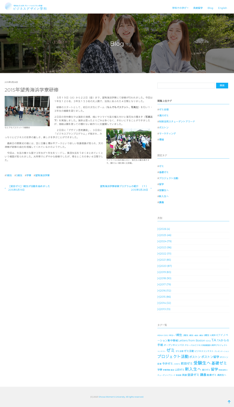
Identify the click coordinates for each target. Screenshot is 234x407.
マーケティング (167, 133)
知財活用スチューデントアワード (177, 121)
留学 (161, 184)
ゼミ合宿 (164, 109)
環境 (161, 139)
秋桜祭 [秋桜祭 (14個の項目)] (178, 375)
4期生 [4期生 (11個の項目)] (196, 335)
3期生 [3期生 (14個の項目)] (191, 335)
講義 (161, 202)
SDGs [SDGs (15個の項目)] (208, 341)
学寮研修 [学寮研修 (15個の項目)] (166, 370)
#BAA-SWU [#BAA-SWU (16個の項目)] (162, 335)
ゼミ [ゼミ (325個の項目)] (170, 350)
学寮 (28, 175)
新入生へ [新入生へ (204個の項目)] (193, 369)
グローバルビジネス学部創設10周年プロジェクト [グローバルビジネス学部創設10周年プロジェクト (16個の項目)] (206, 345)
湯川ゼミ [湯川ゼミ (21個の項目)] (206, 369)
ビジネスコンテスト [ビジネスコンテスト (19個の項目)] (204, 351)
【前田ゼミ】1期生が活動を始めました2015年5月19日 (29, 188)
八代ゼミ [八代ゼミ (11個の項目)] (177, 364)
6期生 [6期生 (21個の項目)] (206, 335)
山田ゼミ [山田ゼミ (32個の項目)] (179, 369)
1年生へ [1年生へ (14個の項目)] (172, 335)
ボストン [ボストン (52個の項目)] (195, 357)
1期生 (9, 175)
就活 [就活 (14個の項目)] (172, 370)
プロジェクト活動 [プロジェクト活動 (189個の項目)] (173, 356)
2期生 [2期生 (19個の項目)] (185, 335)
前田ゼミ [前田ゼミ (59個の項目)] (187, 363)
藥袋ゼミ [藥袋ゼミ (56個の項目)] (193, 375)
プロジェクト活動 (168, 178)
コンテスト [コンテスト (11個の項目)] (161, 351)
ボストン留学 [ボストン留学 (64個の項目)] (210, 357)
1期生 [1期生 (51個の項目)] (178, 335)
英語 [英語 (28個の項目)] (184, 375)
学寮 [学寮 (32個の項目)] (159, 369)
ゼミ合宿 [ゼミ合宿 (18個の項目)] (179, 351)
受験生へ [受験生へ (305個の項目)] (202, 363)
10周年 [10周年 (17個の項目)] (213, 335)
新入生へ (164, 196)
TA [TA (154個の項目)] (213, 340)
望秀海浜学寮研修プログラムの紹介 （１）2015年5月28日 (124, 188)
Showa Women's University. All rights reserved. (121, 397)
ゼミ (161, 166)
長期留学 (198, 8)
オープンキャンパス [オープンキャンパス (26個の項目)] (174, 345)
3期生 (19, 175)
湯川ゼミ (164, 115)
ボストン (164, 127)
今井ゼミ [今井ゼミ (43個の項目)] (167, 363)
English (222, 8)
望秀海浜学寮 (42, 175)
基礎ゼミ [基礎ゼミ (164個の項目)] (219, 363)
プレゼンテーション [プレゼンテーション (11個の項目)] (221, 351)
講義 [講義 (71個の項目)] (203, 375)
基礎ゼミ (164, 172)
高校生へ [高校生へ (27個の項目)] (221, 375)
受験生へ (164, 190)
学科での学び (179, 8)
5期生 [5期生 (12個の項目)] (201, 335)
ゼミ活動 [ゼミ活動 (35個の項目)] (189, 351)
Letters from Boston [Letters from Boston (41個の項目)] (191, 340)
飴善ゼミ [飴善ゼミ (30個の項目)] (212, 375)
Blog (210, 8)
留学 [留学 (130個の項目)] (214, 369)
